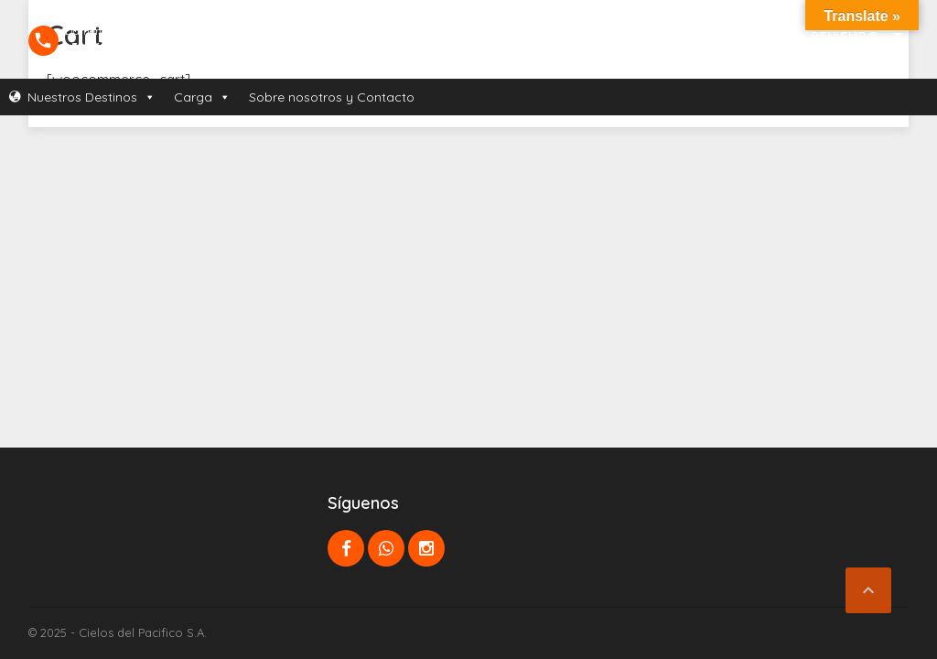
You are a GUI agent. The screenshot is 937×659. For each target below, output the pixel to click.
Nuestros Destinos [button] (91, 97)
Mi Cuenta (838, 61)
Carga (202, 97)
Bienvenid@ (845, 36)
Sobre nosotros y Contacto (332, 97)
